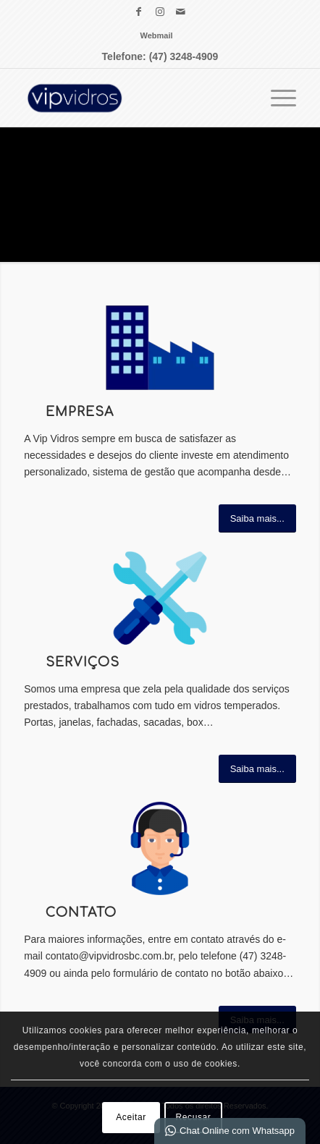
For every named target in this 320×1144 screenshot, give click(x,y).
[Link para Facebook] (139, 11)
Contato (81, 913)
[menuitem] (156, 35)
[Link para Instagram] (160, 11)
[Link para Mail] (181, 11)
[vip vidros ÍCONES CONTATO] (160, 848)
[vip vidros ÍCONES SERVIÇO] (160, 598)
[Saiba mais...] (257, 518)
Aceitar (131, 1117)
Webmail (156, 35)
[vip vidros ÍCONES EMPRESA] (160, 348)
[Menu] (276, 98)
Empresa (80, 412)
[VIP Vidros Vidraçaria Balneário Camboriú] (133, 98)
